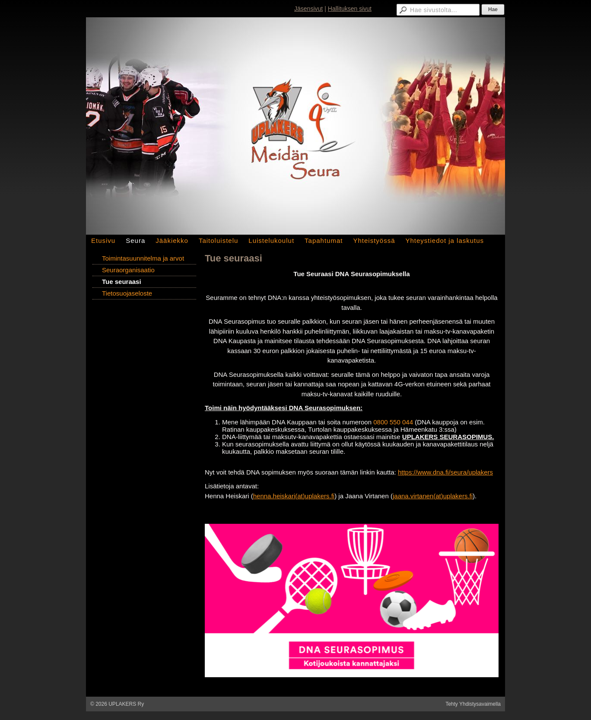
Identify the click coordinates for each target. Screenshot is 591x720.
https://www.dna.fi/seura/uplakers (445, 472)
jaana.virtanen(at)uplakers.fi (433, 496)
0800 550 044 (393, 422)
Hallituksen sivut (350, 8)
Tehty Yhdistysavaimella (473, 704)
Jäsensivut (308, 8)
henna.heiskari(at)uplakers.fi (293, 496)
